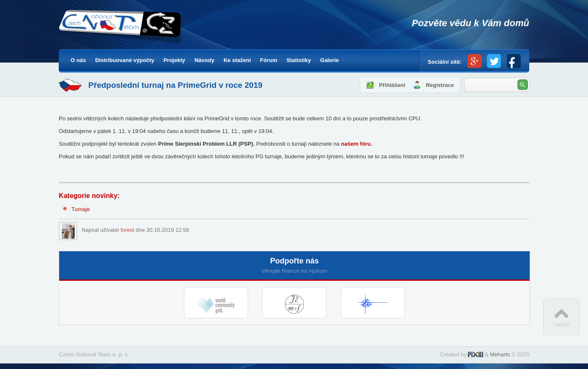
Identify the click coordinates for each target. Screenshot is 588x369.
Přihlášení (392, 85)
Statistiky (299, 60)
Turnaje (80, 209)
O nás (78, 60)
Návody (204, 60)
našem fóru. (356, 144)
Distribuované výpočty (124, 60)
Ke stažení (237, 60)
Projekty (174, 60)
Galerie (329, 60)
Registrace (440, 85)
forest (127, 230)
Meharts (500, 354)
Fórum (268, 60)
